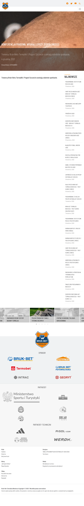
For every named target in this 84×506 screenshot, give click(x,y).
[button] (80, 3)
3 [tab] (42, 324)
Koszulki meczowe (6, 473)
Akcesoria (4, 476)
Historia (3, 454)
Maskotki (3, 478)
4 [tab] (45, 324)
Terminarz (45, 454)
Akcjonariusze (5, 456)
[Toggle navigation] (80, 9)
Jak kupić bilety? (5, 464)
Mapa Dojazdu (5, 466)
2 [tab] (39, 324)
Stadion (3, 452)
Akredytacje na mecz (48, 464)
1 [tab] (36, 324)
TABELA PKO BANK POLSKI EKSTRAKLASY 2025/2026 (56, 452)
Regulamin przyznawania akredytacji (53, 466)
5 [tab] (48, 324)
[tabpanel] (42, 315)
